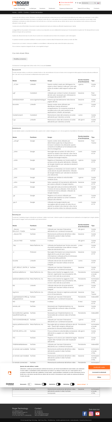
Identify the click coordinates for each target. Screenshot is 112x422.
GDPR (20, 12)
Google (32, 141)
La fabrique (32, 8)
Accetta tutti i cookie (99, 402)
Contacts (96, 8)
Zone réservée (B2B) (66, 2)
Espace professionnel (66, 8)
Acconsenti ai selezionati (99, 407)
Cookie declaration (36, 12)
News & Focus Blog (84, 8)
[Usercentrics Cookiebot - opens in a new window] (10, 419)
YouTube (33, 229)
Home (14, 12)
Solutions (42, 8)
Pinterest (33, 252)
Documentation (64, 4)
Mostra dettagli (81, 419)
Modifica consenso (20, 59)
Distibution (52, 8)
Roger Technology (19, 8)
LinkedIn (33, 84)
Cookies (26, 12)
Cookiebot (48, 65)
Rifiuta (99, 412)
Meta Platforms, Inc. (36, 245)
